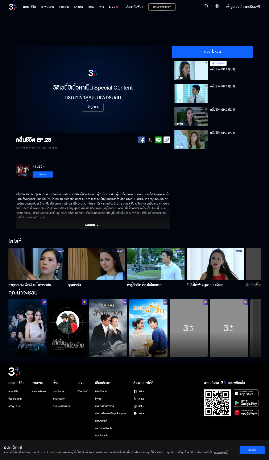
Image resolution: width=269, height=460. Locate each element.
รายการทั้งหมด (39, 391)
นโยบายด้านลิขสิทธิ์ (104, 406)
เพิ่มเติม (93, 225)
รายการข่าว (59, 399)
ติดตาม (43, 174)
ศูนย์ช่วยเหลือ (101, 436)
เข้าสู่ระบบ (93, 107)
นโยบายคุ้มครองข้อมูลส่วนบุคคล (111, 414)
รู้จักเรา (98, 399)
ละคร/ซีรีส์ (13, 391)
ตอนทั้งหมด (212, 52)
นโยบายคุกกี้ (101, 421)
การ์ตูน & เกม (14, 406)
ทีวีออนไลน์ (83, 391)
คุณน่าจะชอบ (23, 293)
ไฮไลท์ (15, 242)
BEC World (101, 391)
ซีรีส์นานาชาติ (15, 399)
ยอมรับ (252, 450)
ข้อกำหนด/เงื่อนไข (103, 428)
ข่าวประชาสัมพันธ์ (61, 406)
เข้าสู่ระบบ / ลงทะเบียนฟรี (243, 6)
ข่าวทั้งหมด (58, 391)
